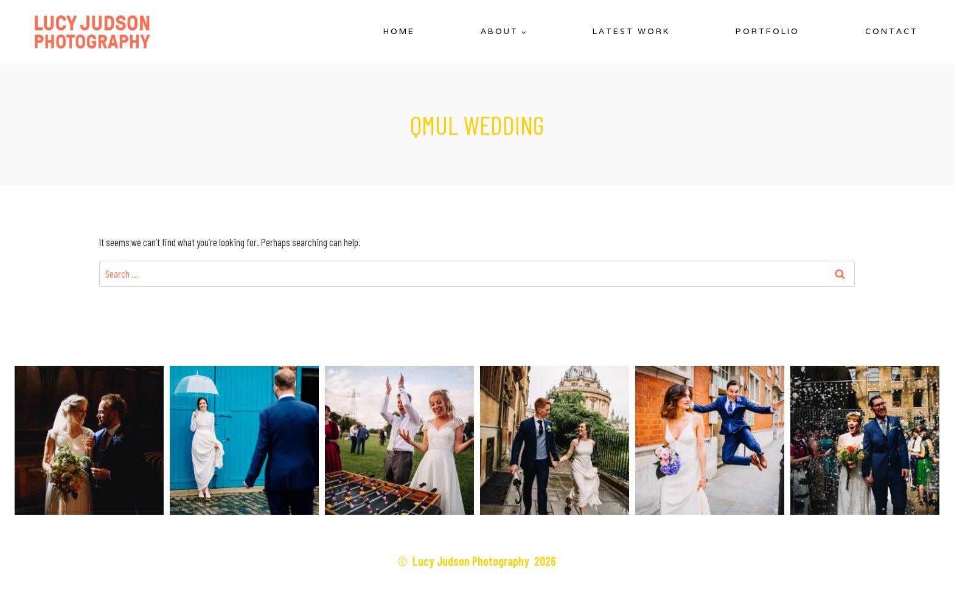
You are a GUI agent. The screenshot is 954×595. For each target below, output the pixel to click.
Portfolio (767, 31)
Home (399, 31)
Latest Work (631, 31)
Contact (891, 31)
